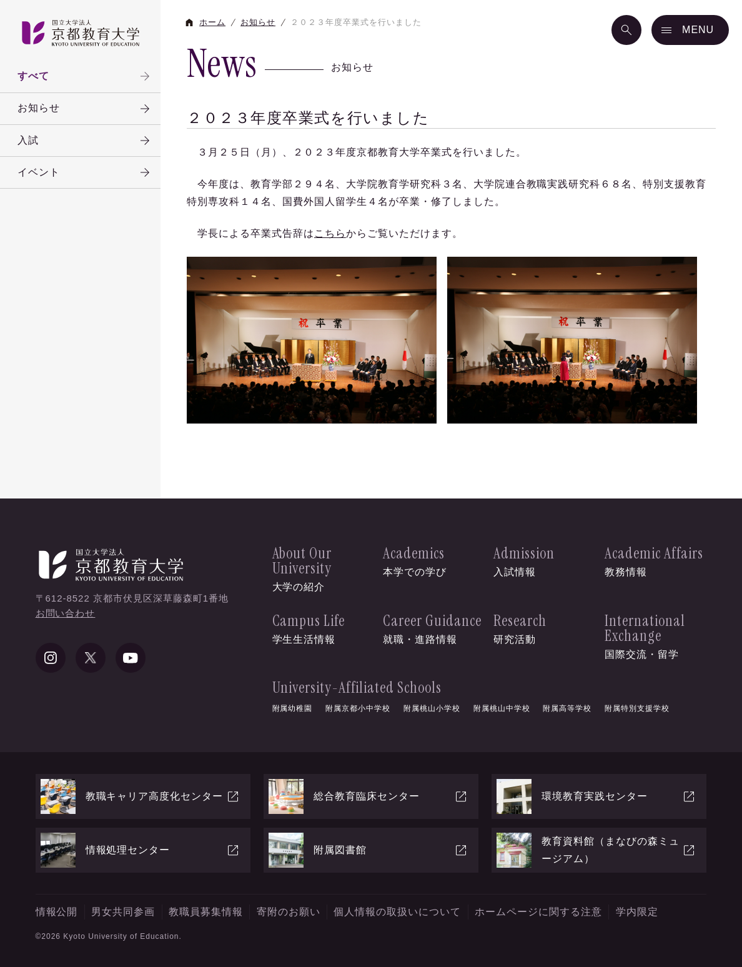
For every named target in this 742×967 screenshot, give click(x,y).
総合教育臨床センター (368, 796)
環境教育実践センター (596, 796)
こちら (330, 233)
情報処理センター (140, 850)
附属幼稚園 (292, 708)
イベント (84, 172)
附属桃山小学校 (431, 708)
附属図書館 (368, 850)
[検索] (626, 30)
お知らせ (84, 108)
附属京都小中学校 (357, 708)
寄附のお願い (288, 911)
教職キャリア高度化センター (140, 796)
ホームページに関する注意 (538, 911)
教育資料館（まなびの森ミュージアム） (596, 850)
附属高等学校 (567, 708)
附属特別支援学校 (637, 708)
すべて (84, 76)
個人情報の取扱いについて (397, 911)
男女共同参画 (123, 911)
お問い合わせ (66, 613)
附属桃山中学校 (501, 708)
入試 (84, 140)
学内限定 (637, 911)
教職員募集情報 (206, 911)
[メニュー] (690, 30)
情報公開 (57, 911)
